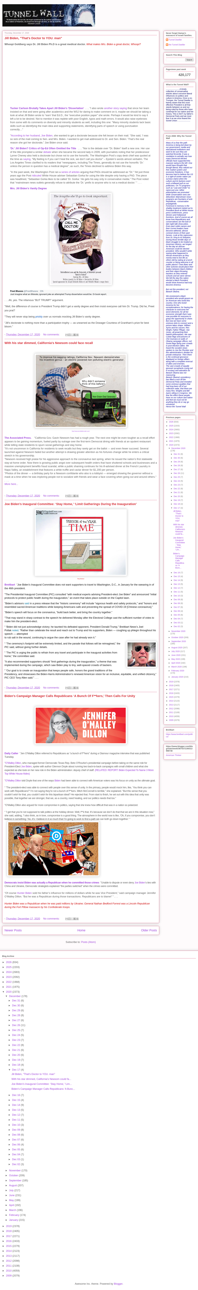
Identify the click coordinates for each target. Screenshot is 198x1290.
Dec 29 (177, 462)
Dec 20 (177, 496)
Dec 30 (177, 458)
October (14, 1175)
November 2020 (178, 631)
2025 (171, 426)
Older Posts (149, 930)
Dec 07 (177, 607)
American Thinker (173, 755)
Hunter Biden (24, 893)
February (14, 1215)
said (26, 603)
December (15, 996)
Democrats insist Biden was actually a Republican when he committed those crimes (51, 882)
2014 (171, 701)
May (11, 1200)
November (15, 1170)
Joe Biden (26, 766)
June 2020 (176, 655)
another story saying (115, 108)
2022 (171, 437)
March (13, 1210)
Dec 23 (177, 485)
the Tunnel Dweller (177, 45)
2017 (171, 689)
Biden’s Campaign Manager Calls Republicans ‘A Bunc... (178, 560)
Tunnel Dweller (175, 40)
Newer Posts (13, 930)
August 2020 (177, 647)
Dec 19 (177, 500)
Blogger (118, 1283)
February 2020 (177, 671)
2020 (171, 445)
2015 (171, 697)
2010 (171, 716)
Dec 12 (177, 588)
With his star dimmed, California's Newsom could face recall (48, 343)
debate (47, 152)
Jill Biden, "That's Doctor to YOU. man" (33, 38)
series (64, 172)
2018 (171, 685)
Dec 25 (177, 477)
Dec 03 (177, 622)
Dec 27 (177, 469)
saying (27, 159)
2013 (171, 705)
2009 (171, 720)
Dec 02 (177, 626)
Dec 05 (177, 615)
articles (76, 172)
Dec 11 (177, 592)
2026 (171, 422)
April (12, 1205)
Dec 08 (177, 603)
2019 (171, 682)
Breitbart (9, 584)
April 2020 (176, 663)
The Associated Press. (17, 437)
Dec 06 (177, 611)
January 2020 (177, 677)
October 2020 (177, 637)
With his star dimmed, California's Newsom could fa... (179, 529)
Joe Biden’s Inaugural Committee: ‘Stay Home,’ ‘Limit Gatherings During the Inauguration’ (70, 504)
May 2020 (175, 659)
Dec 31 (177, 454)
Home (81, 930)
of (70, 172)
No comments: (51, 334)
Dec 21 (177, 492)
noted (15, 630)
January (14, 1220)
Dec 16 (177, 572)
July (11, 1190)
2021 (171, 441)
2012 (171, 708)
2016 (171, 693)
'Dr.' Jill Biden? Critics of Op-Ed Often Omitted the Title (43, 148)
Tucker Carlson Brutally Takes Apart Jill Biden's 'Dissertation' (47, 108)
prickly (39, 316)
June (12, 1195)
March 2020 (176, 667)
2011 (171, 712)
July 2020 (175, 651)
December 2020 (178, 448)
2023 (171, 433)
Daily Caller (11, 753)
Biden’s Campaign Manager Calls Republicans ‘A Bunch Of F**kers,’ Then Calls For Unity (69, 696)
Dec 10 (177, 596)
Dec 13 (177, 584)
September (15, 1180)
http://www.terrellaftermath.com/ (81, 431)
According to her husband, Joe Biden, (32, 135)
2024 (171, 429)
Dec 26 (177, 473)
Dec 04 (177, 619)
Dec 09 (177, 599)
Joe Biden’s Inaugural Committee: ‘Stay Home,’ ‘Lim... (179, 544)
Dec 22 (177, 488)
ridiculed (36, 175)
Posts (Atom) (88, 942)
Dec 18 (177, 504)
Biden (57, 780)
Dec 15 (177, 576)
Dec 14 (177, 580)
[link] (24, 291)
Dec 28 (177, 465)
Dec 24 (177, 481)
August (13, 1185)
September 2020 (178, 641)
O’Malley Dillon (13, 763)
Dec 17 (177, 508)
